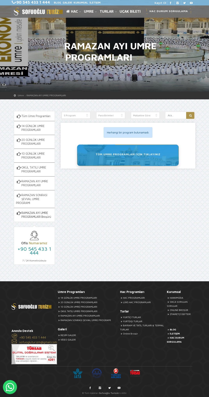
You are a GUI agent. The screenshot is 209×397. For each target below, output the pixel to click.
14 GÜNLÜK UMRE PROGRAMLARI (30, 127)
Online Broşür (129, 333)
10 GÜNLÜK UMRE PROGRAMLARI (30, 155)
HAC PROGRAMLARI (132, 297)
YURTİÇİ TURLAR (130, 317)
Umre (21, 95)
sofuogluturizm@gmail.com (38, 342)
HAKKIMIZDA (175, 297)
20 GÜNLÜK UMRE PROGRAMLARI (30, 141)
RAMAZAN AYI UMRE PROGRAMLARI (46, 95)
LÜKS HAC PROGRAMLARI (135, 302)
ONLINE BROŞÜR (177, 310)
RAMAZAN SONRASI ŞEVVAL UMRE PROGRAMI (31, 199)
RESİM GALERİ (67, 335)
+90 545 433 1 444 (34, 251)
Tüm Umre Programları (33, 116)
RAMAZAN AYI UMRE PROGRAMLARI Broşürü (33, 214)
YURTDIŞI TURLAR (131, 321)
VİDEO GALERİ (67, 339)
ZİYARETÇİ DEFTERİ (178, 314)
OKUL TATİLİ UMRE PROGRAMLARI (31, 169)
